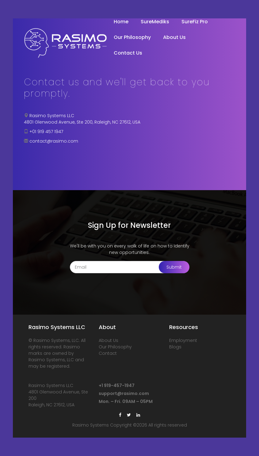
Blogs (175, 347)
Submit (174, 267)
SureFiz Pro (194, 21)
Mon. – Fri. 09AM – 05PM (126, 401)
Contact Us (128, 53)
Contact (108, 353)
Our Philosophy (132, 37)
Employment (183, 340)
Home (121, 21)
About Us (174, 37)
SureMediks (155, 21)
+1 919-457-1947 (117, 385)
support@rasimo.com (124, 393)
